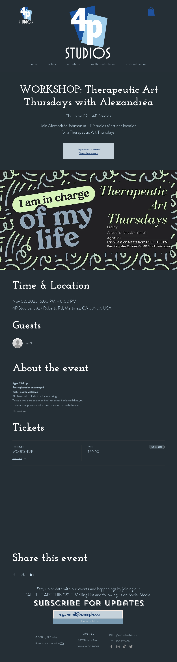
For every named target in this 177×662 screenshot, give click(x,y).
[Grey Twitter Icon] (131, 646)
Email (56, 607)
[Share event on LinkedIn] (32, 574)
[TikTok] (124, 646)
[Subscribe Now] (88, 621)
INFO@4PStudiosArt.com (123, 635)
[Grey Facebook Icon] (111, 646)
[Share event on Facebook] (14, 574)
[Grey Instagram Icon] (118, 646)
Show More (18, 411)
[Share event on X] (23, 574)
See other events (88, 153)
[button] (151, 11)
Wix (62, 643)
